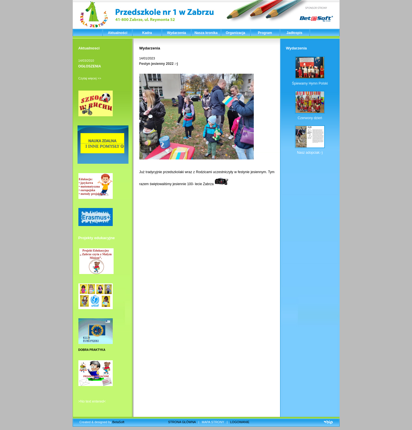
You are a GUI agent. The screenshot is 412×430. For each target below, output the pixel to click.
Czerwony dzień (310, 118)
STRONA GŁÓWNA (182, 422)
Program (265, 33)
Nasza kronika (206, 33)
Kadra (147, 33)
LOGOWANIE (239, 422)
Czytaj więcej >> (89, 78)
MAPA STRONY (213, 422)
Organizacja (235, 33)
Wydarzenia (176, 33)
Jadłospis (294, 33)
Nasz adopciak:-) (310, 153)
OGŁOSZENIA (89, 66)
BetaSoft (118, 422)
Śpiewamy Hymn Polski (310, 83)
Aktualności (117, 33)
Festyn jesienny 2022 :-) (158, 64)
